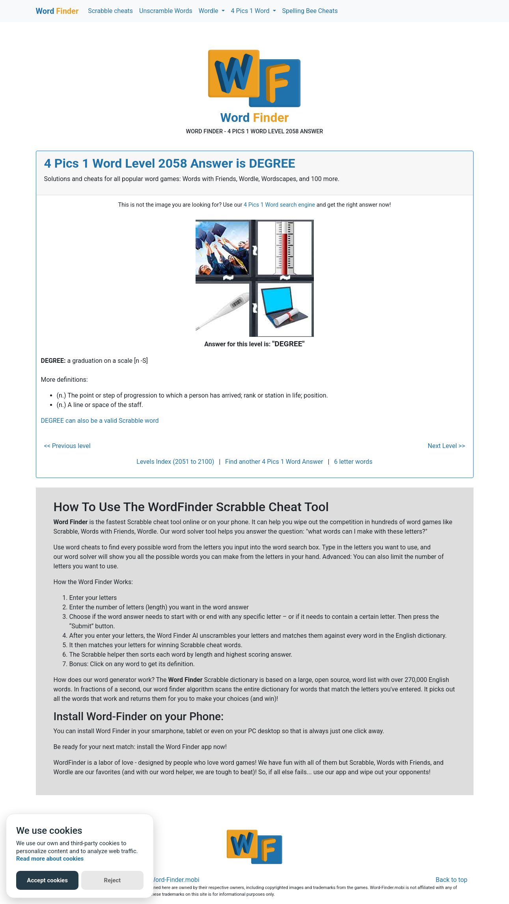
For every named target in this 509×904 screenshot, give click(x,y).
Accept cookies (47, 880)
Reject (112, 880)
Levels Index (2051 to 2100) (175, 461)
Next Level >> (446, 446)
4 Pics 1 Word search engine (279, 205)
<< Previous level (67, 446)
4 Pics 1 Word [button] (251, 11)
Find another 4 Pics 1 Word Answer (274, 461)
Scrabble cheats (110, 11)
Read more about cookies (50, 858)
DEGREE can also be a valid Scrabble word (100, 420)
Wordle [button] (209, 11)
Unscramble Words (165, 11)
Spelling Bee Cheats (310, 11)
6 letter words (353, 461)
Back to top (451, 879)
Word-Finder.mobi (174, 879)
